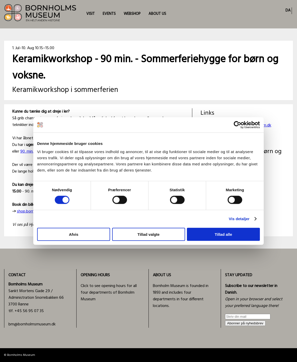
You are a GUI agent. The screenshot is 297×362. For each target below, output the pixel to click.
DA (288, 10)
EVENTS (109, 14)
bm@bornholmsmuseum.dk (32, 324)
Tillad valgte (148, 234)
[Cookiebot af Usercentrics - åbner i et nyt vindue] (237, 125)
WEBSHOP (132, 14)
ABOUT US (157, 14)
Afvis (73, 234)
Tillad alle (223, 234)
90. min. (27, 151)
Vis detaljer (239, 219)
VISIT (90, 14)
